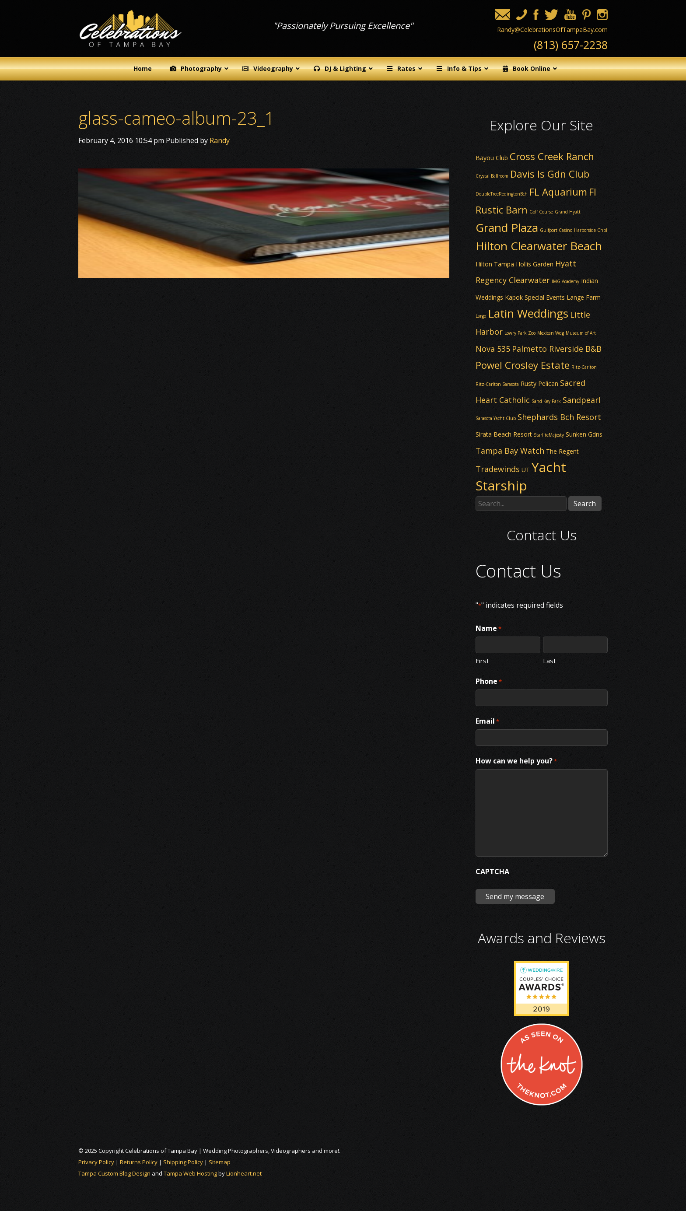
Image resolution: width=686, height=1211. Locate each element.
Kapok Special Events (535, 297)
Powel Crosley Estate (523, 364)
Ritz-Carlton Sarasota (497, 384)
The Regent (562, 451)
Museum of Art (581, 333)
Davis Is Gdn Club (549, 173)
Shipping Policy (183, 1162)
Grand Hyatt (568, 212)
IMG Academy (565, 281)
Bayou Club (492, 158)
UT (526, 470)
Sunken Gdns (584, 434)
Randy (220, 140)
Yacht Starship (521, 476)
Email (487, 721)
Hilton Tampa (495, 264)
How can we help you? (516, 761)
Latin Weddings (528, 313)
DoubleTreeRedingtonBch (502, 194)
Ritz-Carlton (584, 367)
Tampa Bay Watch (510, 450)
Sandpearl (582, 400)
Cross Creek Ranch (552, 156)
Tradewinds (498, 469)
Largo (481, 316)
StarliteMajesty (549, 435)
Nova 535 (493, 348)
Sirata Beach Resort (504, 434)
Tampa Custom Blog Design (114, 1173)
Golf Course (541, 212)
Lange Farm (584, 297)
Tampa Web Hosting (190, 1173)
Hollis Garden (534, 264)
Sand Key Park (546, 401)
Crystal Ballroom (492, 176)
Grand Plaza (507, 227)
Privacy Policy (96, 1162)
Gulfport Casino (556, 230)
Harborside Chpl (590, 230)
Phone (489, 682)
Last (549, 660)
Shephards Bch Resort (559, 417)
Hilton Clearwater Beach (539, 246)
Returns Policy (139, 1162)
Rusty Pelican (539, 383)
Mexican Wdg (550, 333)
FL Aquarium (558, 191)
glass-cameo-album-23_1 (176, 118)
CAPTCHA (492, 871)
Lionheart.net (244, 1173)
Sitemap (220, 1162)
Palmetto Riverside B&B (557, 348)
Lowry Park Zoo (520, 333)
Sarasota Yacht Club (496, 418)
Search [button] (585, 503)
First (482, 660)
